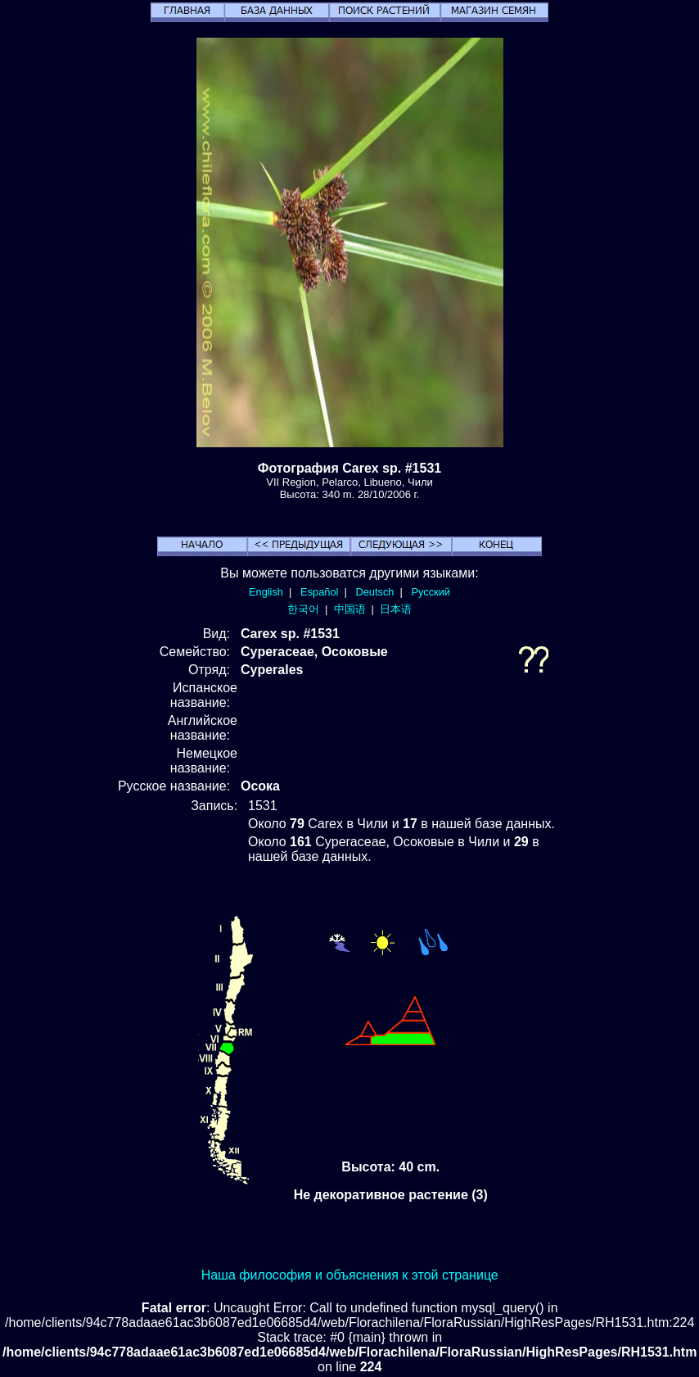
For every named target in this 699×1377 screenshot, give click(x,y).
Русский (431, 592)
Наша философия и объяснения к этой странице (349, 1275)
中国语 (350, 609)
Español (319, 592)
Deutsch (374, 592)
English (266, 592)
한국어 (303, 609)
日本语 (396, 609)
